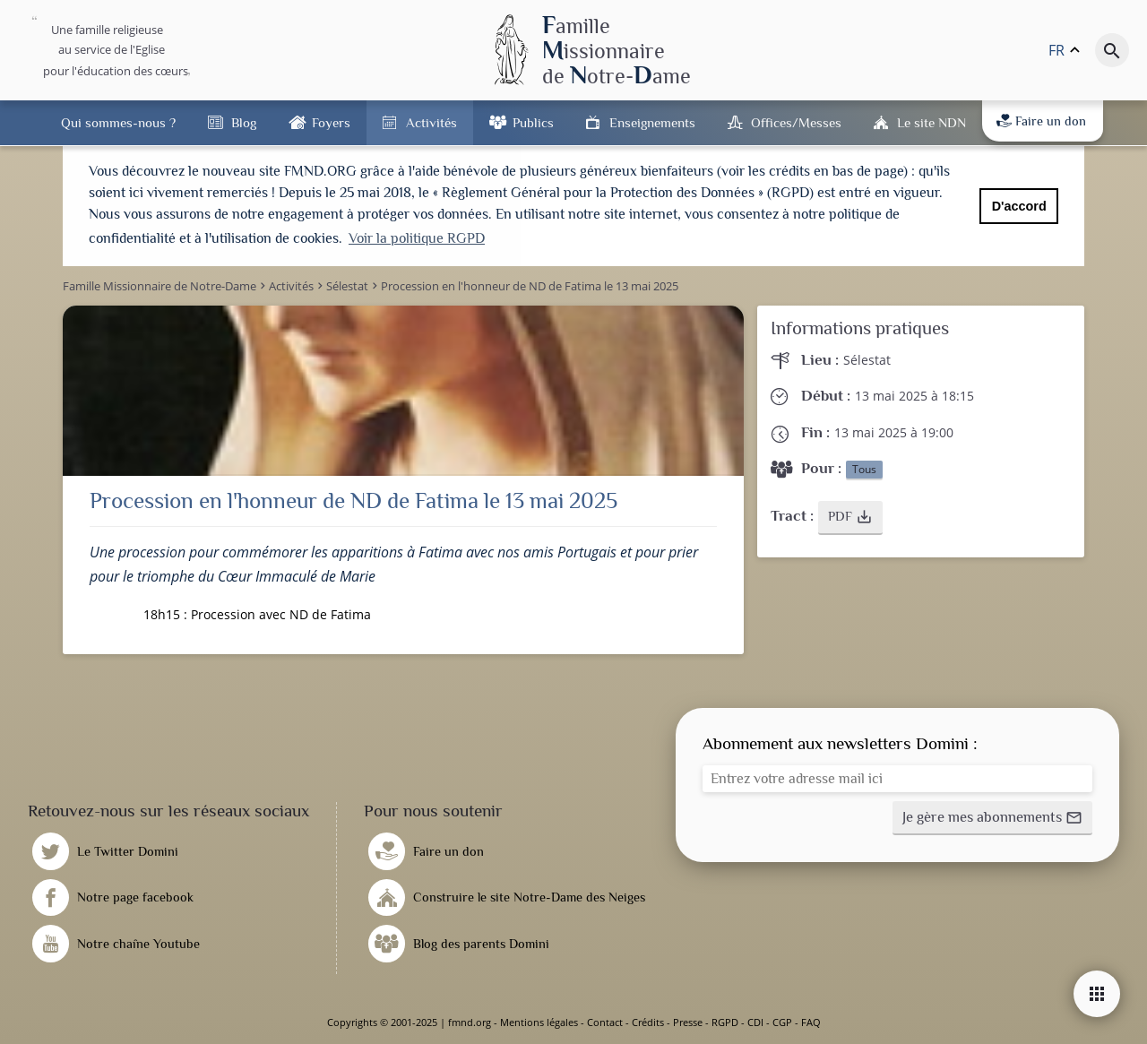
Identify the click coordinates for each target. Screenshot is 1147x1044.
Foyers (331, 122)
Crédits (648, 1022)
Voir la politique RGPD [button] (417, 238)
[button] (850, 518)
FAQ (811, 1022)
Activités (431, 122)
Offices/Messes (796, 122)
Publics (533, 122)
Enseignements (652, 122)
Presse (688, 1022)
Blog (243, 122)
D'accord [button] (1019, 206)
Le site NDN (931, 122)
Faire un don (1041, 121)
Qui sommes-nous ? (118, 122)
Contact (605, 1022)
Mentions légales (539, 1022)
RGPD (724, 1022)
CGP (782, 1022)
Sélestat (867, 359)
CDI (755, 1022)
